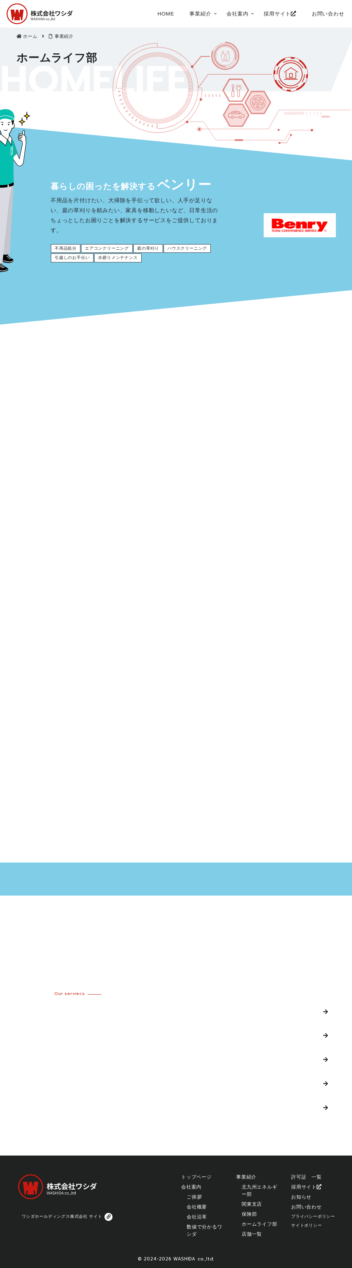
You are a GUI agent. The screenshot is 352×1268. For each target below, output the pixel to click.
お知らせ (301, 1197)
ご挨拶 (194, 1197)
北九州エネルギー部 (46, 1011)
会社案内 (191, 1187)
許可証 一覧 (306, 1177)
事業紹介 (246, 1177)
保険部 (28, 1059)
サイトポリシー (306, 1225)
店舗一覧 (31, 1107)
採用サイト (306, 1187)
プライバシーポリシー (313, 1216)
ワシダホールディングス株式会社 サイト (68, 1217)
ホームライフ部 (40, 1083)
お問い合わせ (306, 1207)
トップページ (196, 1177)
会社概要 (197, 1207)
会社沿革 (197, 1217)
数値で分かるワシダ (204, 1230)
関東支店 (31, 1035)
